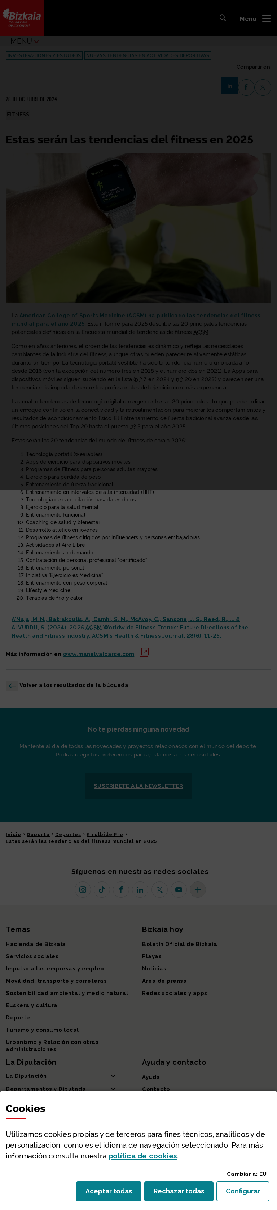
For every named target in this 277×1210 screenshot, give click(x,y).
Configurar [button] (247, 1193)
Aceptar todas (113, 1193)
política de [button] (143, 1156)
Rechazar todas (184, 1193)
